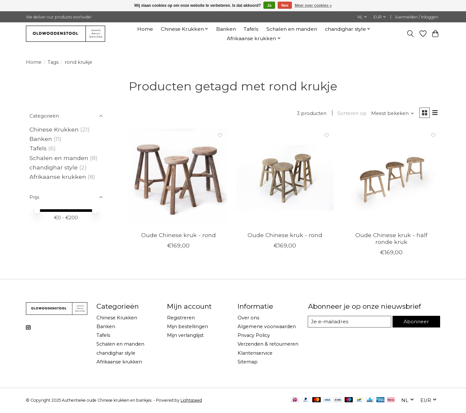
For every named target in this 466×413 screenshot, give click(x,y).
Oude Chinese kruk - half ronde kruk (391, 239)
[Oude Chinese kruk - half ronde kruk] (391, 178)
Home (145, 29)
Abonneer (416, 322)
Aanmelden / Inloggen (416, 17)
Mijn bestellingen (187, 327)
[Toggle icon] (410, 34)
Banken (226, 29)
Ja (269, 5)
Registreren (181, 319)
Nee (284, 5)
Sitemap (248, 362)
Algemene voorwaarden (267, 327)
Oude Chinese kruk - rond (178, 236)
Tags (53, 62)
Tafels (251, 29)
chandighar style (54, 167)
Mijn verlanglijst (185, 336)
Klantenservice (255, 354)
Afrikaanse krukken (57, 176)
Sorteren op (350, 114)
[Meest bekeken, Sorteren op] (391, 114)
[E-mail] (349, 322)
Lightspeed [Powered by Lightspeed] (191, 400)
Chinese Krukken (54, 129)
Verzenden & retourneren (268, 345)
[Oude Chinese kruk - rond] (178, 178)
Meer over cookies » (313, 5)
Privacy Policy (254, 336)
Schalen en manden (291, 29)
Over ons (248, 319)
